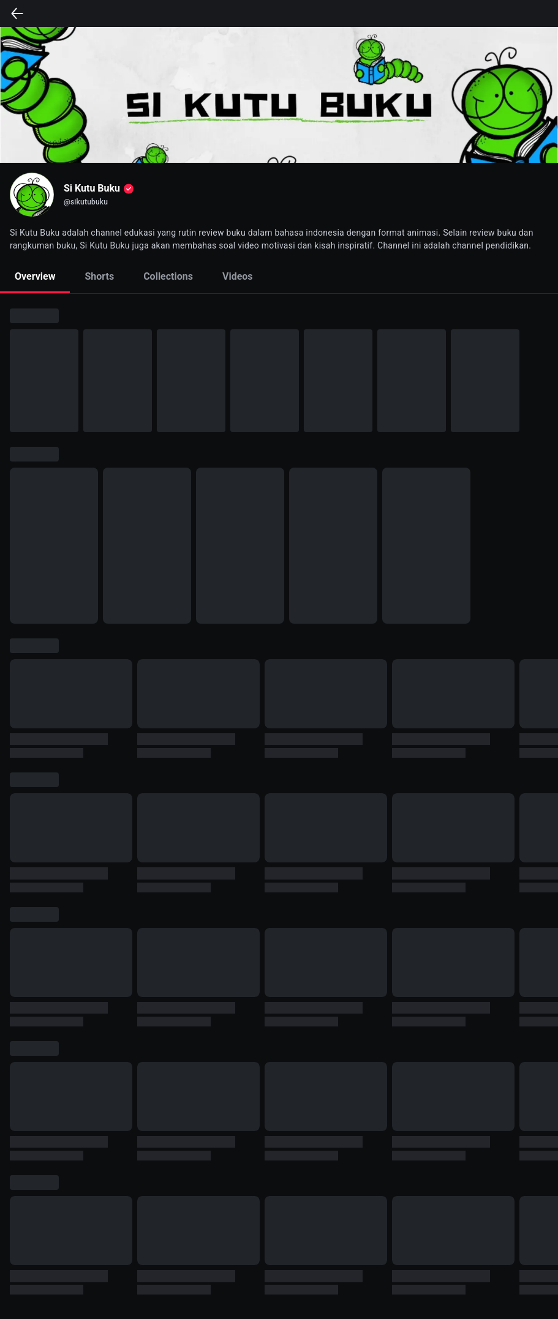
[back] (17, 13)
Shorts (99, 276)
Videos (237, 276)
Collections (168, 276)
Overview (35, 276)
